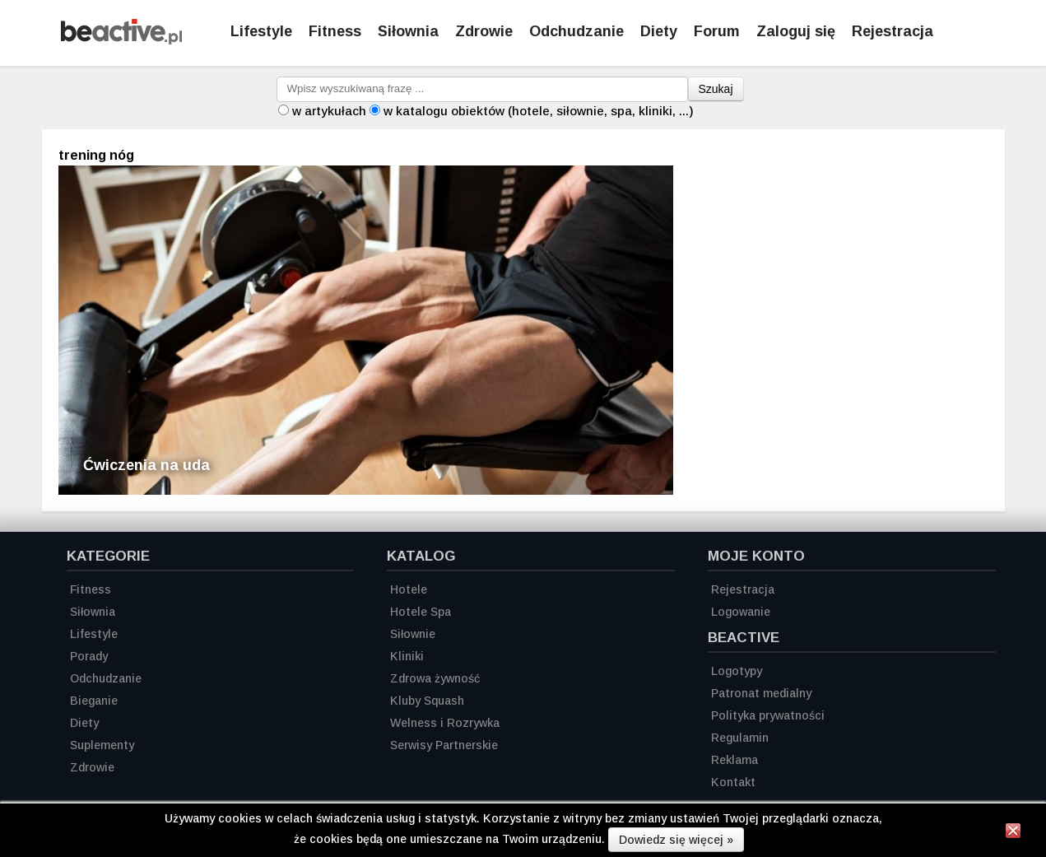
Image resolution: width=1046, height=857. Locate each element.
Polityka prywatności (768, 715)
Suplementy (102, 745)
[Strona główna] (121, 40)
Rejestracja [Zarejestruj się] (892, 31)
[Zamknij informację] (1013, 833)
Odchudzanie (576, 31)
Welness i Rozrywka (445, 722)
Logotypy (736, 671)
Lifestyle (261, 31)
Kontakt (733, 782)
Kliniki (407, 656)
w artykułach (329, 111)
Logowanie (740, 611)
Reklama (734, 759)
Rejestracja (742, 589)
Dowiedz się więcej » (676, 839)
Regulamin (740, 737)
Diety (658, 31)
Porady (89, 656)
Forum (717, 31)
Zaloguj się (795, 31)
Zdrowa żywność (435, 678)
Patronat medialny (761, 693)
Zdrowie (484, 31)
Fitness (335, 31)
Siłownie (412, 633)
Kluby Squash (427, 700)
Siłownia (408, 31)
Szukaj (716, 88)
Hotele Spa (420, 611)
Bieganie (94, 700)
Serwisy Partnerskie (444, 745)
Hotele (408, 589)
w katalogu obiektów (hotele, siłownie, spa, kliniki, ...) (539, 111)
